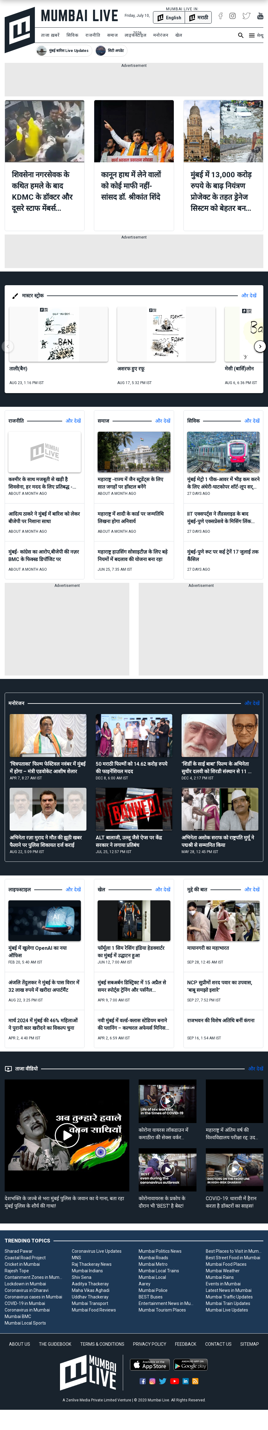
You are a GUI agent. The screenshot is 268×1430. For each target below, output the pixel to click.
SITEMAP (249, 1344)
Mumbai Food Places (226, 1264)
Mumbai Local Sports (25, 1323)
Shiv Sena (81, 1277)
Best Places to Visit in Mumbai (235, 1251)
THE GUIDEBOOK (55, 1344)
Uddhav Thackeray (90, 1296)
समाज (112, 35)
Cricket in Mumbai (22, 1264)
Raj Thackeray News (92, 1264)
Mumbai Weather (223, 1270)
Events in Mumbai (223, 1283)
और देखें (248, 296)
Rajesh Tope (17, 1270)
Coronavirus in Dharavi (27, 1290)
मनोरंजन (161, 35)
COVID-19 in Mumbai (25, 1303)
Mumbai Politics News (160, 1251)
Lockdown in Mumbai (25, 1283)
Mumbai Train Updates (228, 1303)
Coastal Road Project (25, 1257)
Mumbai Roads (153, 1257)
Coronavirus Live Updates (97, 1251)
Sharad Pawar (19, 1251)
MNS (76, 1257)
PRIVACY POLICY (149, 1344)
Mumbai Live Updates (227, 1309)
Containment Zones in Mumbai (33, 1277)
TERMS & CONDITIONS (102, 1344)
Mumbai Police (153, 1290)
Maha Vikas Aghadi (90, 1290)
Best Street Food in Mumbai (233, 1257)
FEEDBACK (185, 1344)
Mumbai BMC (18, 1316)
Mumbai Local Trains (159, 1270)
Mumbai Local (152, 1277)
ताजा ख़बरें (50, 35)
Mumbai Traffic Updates (229, 1296)
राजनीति (92, 35)
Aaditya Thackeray (90, 1283)
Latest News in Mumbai (229, 1290)
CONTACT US (218, 1344)
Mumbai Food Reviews (94, 1309)
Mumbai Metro (153, 1264)
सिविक (73, 35)
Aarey (144, 1283)
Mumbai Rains (220, 1277)
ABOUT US (19, 1344)
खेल (178, 35)
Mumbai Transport (90, 1303)
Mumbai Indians (87, 1270)
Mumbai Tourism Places (162, 1309)
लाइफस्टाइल (135, 35)
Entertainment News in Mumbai (167, 1303)
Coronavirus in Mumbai (27, 1309)
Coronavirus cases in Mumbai (33, 1296)
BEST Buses (151, 1296)
